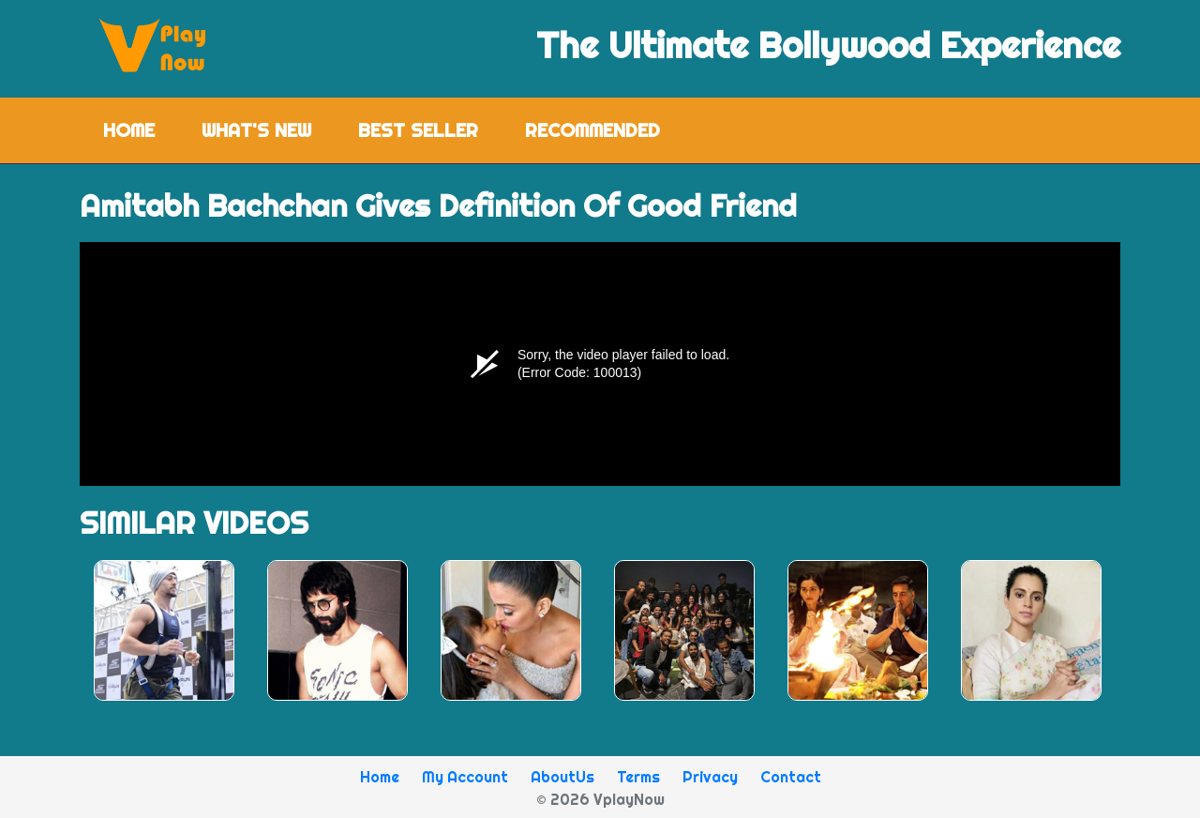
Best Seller (418, 130)
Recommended (592, 130)
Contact (790, 776)
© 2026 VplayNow (600, 799)
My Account (465, 776)
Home (140, 129)
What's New (256, 130)
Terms (638, 776)
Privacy (710, 776)
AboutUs (562, 776)
